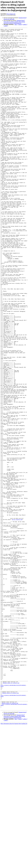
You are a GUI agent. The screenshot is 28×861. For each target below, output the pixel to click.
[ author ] (6, 25)
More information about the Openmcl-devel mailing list (14, 859)
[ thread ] (20, 24)
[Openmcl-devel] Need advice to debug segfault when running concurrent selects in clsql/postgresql (14, 22)
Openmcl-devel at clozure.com (11, 814)
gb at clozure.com (11, 13)
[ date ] (15, 24)
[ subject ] (24, 24)
